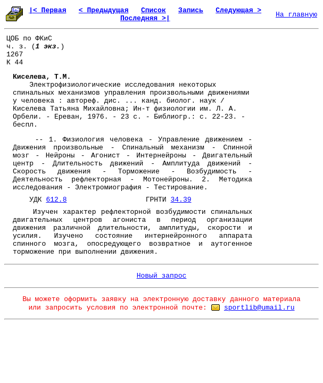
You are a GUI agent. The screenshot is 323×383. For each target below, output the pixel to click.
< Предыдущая (104, 10)
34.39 (180, 200)
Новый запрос (162, 276)
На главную (296, 15)
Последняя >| (145, 18)
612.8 (56, 200)
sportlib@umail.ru (259, 308)
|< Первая (47, 10)
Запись (190, 10)
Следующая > (238, 10)
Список (153, 10)
